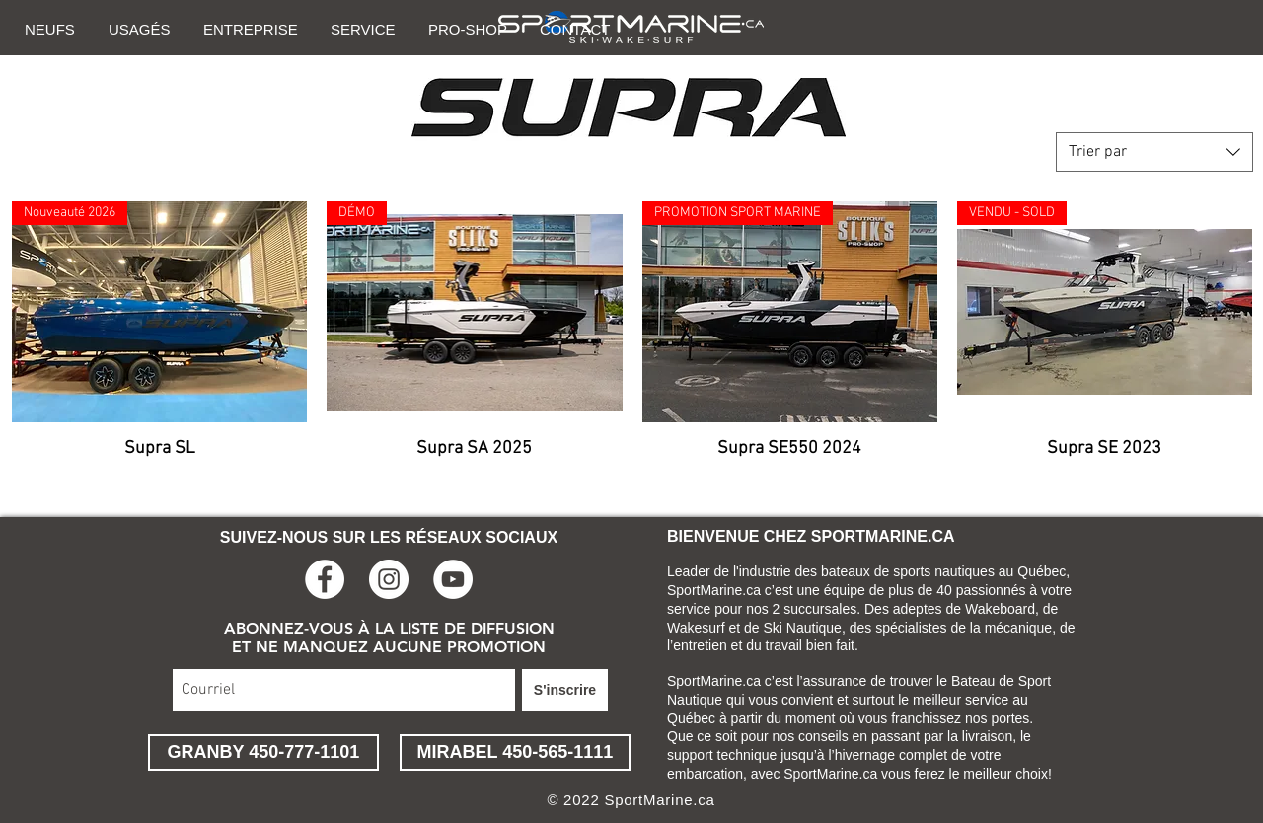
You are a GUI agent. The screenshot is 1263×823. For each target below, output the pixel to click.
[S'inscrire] (565, 690)
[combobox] (1154, 152)
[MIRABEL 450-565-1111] (515, 752)
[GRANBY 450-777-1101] (263, 752)
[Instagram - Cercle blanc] (389, 579)
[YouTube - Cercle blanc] (453, 579)
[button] (52, 29)
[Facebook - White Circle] (324, 579)
